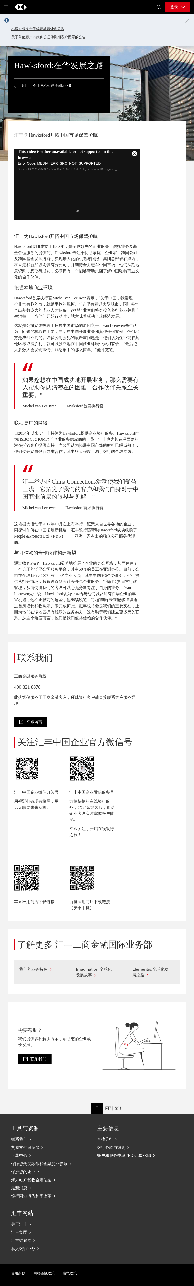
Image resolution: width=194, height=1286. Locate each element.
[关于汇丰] (44, 1224)
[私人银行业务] (44, 1248)
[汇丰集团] (44, 1232)
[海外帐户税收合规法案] (44, 1180)
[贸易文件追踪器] (44, 1147)
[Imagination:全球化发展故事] (97, 972)
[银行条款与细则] (130, 1147)
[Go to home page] (20, 7)
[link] (30, 722)
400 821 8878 (27, 687)
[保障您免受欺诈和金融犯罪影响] (44, 1163)
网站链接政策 (44, 1273)
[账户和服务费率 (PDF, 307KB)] (130, 1155)
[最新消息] (44, 1188)
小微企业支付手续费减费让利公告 (37, 29)
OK (76, 211)
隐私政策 (70, 1273)
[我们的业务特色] (40, 969)
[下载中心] (44, 1155)
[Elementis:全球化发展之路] (153, 972)
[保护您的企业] (44, 1172)
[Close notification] (187, 21)
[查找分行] (130, 1139)
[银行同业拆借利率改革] (44, 1196)
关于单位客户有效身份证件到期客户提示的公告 (48, 37)
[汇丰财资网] (44, 1240)
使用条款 (18, 1273)
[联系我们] (44, 1139)
